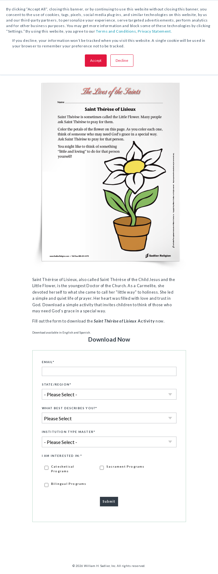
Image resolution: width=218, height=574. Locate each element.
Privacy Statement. (155, 31)
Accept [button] (95, 60)
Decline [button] (122, 60)
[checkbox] (109, 476)
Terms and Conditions (116, 31)
